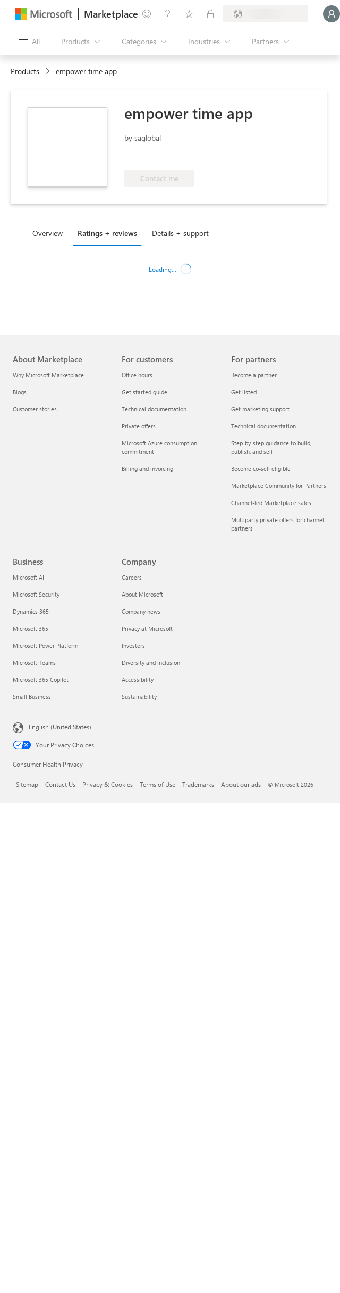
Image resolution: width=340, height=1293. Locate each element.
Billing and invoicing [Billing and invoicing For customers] (147, 469)
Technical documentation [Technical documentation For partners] (263, 426)
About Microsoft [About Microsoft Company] (142, 594)
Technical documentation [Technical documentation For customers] (154, 409)
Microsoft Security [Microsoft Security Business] (36, 594)
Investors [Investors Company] (133, 645)
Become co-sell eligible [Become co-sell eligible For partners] (261, 469)
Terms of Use (157, 784)
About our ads (241, 784)
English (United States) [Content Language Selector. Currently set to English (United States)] (60, 726)
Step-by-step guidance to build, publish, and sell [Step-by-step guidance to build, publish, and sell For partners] (271, 447)
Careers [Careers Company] (132, 577)
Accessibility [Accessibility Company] (138, 680)
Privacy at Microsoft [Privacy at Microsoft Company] (147, 628)
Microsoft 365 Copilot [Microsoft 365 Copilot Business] (41, 680)
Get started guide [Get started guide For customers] (144, 392)
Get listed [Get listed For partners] (244, 392)
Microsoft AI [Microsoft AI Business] (28, 577)
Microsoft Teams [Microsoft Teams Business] (34, 662)
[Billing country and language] (265, 13)
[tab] (50, 233)
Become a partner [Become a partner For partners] (254, 375)
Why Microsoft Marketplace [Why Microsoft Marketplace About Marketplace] (48, 375)
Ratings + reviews (107, 233)
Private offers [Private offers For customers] (139, 426)
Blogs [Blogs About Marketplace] (20, 392)
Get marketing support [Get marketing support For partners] (260, 409)
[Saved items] (189, 14)
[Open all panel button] (29, 41)
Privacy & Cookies (107, 784)
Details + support (180, 233)
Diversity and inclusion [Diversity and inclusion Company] (151, 662)
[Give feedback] (146, 14)
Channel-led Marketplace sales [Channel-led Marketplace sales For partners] (271, 503)
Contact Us (60, 784)
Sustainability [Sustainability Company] (139, 697)
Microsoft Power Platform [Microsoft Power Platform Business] (45, 645)
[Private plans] (210, 14)
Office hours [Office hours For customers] (137, 375)
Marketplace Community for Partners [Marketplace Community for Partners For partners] (278, 486)
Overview (47, 233)
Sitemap (27, 784)
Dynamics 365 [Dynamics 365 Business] (31, 611)
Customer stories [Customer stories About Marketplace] (35, 409)
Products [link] (25, 71)
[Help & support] (167, 14)
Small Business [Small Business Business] (32, 697)
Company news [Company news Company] (141, 611)
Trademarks (198, 784)
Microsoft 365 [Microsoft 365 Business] (30, 628)
